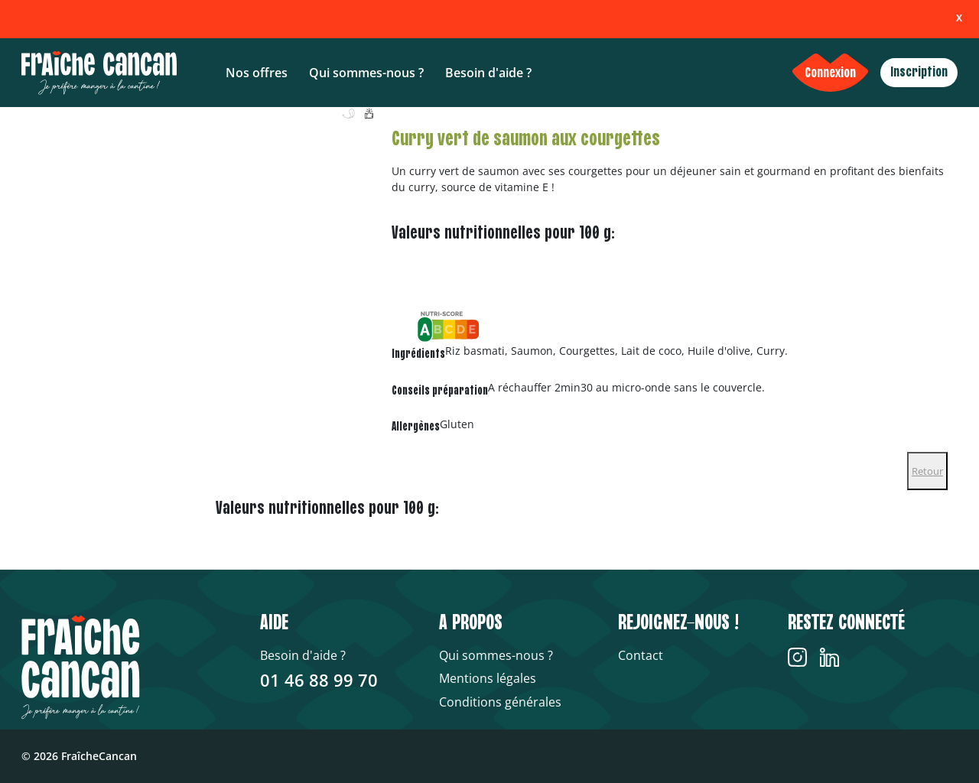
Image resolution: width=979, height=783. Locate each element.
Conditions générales (500, 702)
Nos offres (257, 72)
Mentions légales (487, 678)
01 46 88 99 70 (319, 679)
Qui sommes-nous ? (366, 72)
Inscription (919, 72)
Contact (640, 655)
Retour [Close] (927, 471)
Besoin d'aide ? (488, 72)
